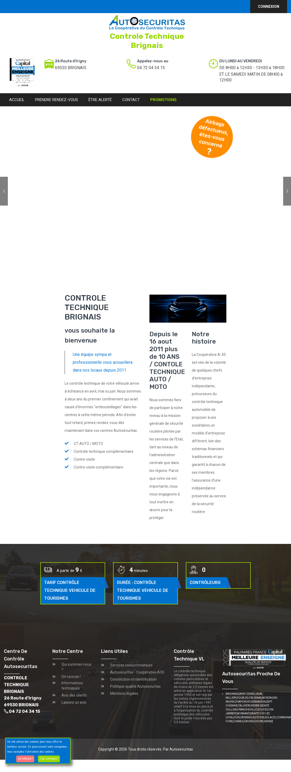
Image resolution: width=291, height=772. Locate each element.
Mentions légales (124, 693)
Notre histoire (204, 337)
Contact (131, 99)
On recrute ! (71, 677)
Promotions (163, 99)
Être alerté (100, 99)
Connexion (268, 6)
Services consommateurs (131, 665)
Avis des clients (74, 695)
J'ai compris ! (49, 758)
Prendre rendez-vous (56, 99)
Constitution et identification (133, 679)
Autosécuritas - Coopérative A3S (137, 672)
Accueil (17, 99)
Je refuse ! (25, 758)
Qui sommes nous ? (76, 667)
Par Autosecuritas (178, 749)
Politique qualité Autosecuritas (135, 686)
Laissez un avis (73, 702)
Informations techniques (72, 685)
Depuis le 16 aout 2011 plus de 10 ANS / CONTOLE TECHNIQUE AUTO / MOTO (167, 360)
